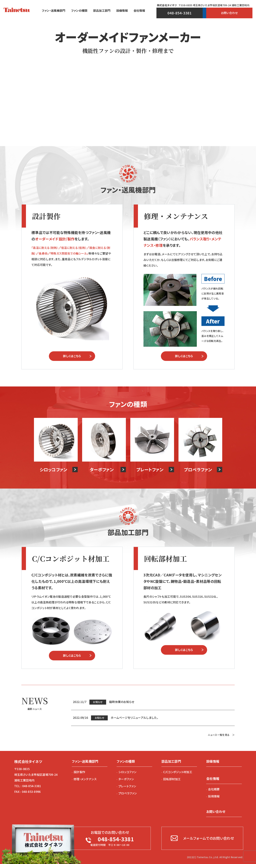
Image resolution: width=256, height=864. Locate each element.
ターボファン (126, 779)
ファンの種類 (79, 10)
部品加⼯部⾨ (102, 10)
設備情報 (122, 10)
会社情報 (139, 10)
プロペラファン (127, 793)
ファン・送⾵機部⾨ (53, 10)
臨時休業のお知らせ (121, 702)
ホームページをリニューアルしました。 (134, 717)
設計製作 (79, 772)
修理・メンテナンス (85, 779)
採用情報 (214, 796)
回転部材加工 (172, 779)
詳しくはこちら (72, 356)
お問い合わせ (229, 13)
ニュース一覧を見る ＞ (221, 735)
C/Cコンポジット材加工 (177, 772)
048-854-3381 (179, 12)
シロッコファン (127, 772)
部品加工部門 (171, 761)
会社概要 (214, 789)
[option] (128, 82)
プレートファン (127, 786)
